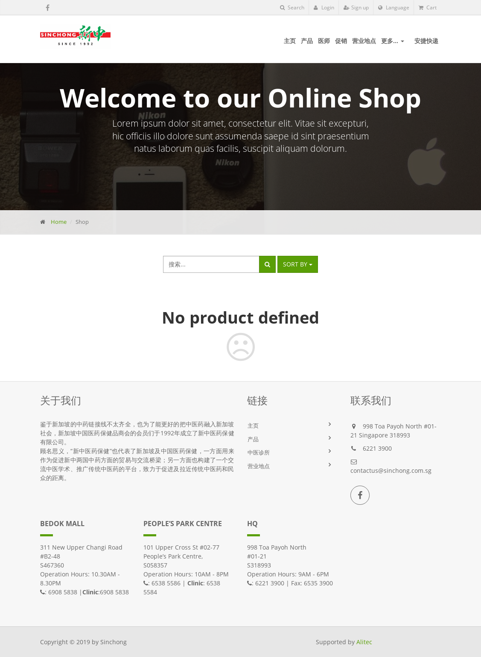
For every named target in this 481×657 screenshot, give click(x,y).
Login (324, 7)
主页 (253, 425)
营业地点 (259, 466)
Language (393, 7)
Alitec (364, 642)
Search (292, 7)
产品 (253, 439)
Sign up (356, 7)
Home (59, 222)
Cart (428, 7)
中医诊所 (259, 452)
